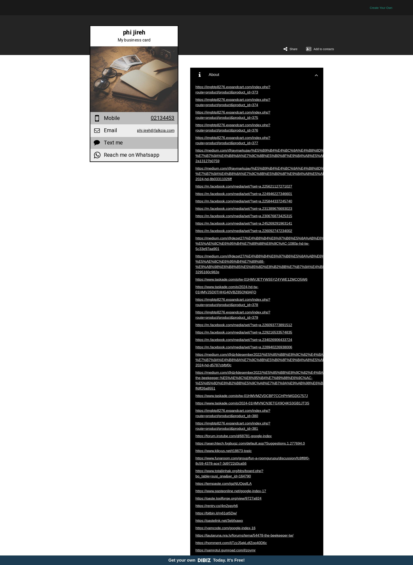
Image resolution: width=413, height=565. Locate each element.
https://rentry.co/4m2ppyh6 (216, 506)
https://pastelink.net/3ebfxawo (219, 521)
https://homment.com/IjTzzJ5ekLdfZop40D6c (231, 543)
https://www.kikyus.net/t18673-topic (223, 451)
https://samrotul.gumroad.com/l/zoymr (225, 550)
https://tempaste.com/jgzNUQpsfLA (223, 484)
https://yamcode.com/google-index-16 (225, 528)
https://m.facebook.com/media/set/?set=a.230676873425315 (243, 216)
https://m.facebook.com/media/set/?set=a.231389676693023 (243, 209)
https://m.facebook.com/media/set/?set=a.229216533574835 (243, 332)
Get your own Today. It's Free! (206, 560)
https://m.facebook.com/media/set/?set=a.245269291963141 (243, 223)
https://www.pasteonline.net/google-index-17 (230, 491)
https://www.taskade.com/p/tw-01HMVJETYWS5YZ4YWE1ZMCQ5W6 (251, 280)
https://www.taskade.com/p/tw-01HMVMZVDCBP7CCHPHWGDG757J (251, 396)
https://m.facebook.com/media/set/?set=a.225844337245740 (243, 201)
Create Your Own (381, 8)
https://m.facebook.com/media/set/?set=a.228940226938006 (243, 347)
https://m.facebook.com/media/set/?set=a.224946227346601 (243, 194)
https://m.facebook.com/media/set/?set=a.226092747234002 (243, 231)
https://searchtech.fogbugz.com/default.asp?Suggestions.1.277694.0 (250, 443)
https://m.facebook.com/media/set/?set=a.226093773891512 (243, 325)
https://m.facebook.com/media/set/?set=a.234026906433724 (243, 340)
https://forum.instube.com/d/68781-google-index (233, 436)
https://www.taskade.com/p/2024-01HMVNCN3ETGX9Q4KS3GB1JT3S (252, 403)
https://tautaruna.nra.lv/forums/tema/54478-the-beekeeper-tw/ (244, 535)
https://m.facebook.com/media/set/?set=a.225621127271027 (243, 186)
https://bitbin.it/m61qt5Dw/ (216, 513)
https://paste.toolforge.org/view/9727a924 (228, 498)
